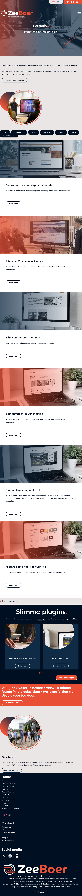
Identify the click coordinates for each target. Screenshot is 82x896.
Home (4, 781)
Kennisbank (6, 795)
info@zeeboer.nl (8, 841)
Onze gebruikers (8, 786)
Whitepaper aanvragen (10, 808)
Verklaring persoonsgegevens (26, 884)
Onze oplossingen (66, 678)
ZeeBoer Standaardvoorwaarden (56, 884)
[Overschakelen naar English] (7, 815)
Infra (73, 132)
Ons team (5, 797)
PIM (34, 132)
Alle (4, 132)
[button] (39, 673)
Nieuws (4, 803)
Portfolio (5, 789)
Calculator (19, 132)
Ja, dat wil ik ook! (12, 703)
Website (47, 132)
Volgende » (13, 601)
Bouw (61, 132)
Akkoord (40, 892)
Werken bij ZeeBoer (9, 800)
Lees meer (13, 204)
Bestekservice (9, 135)
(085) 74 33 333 (7, 838)
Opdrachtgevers (8, 792)
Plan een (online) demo (14, 80)
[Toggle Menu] (79, 13)
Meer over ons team (11, 770)
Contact (5, 806)
